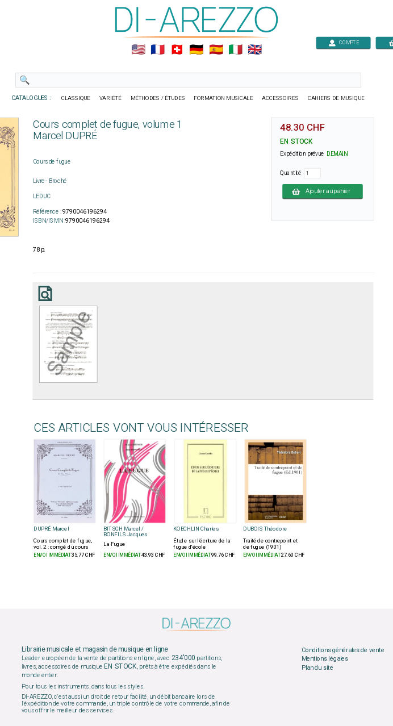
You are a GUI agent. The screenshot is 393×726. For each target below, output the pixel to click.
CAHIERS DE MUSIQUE (336, 98)
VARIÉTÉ (110, 98)
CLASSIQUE (76, 98)
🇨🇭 (177, 50)
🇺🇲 (138, 50)
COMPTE (343, 42)
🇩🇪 (196, 50)
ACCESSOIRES (280, 98)
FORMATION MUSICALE (223, 98)
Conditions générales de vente (343, 649)
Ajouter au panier (322, 191)
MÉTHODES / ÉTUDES (158, 98)
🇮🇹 (235, 50)
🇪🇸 (216, 50)
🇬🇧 (255, 50)
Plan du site (317, 667)
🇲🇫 (157, 50)
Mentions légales (325, 659)
